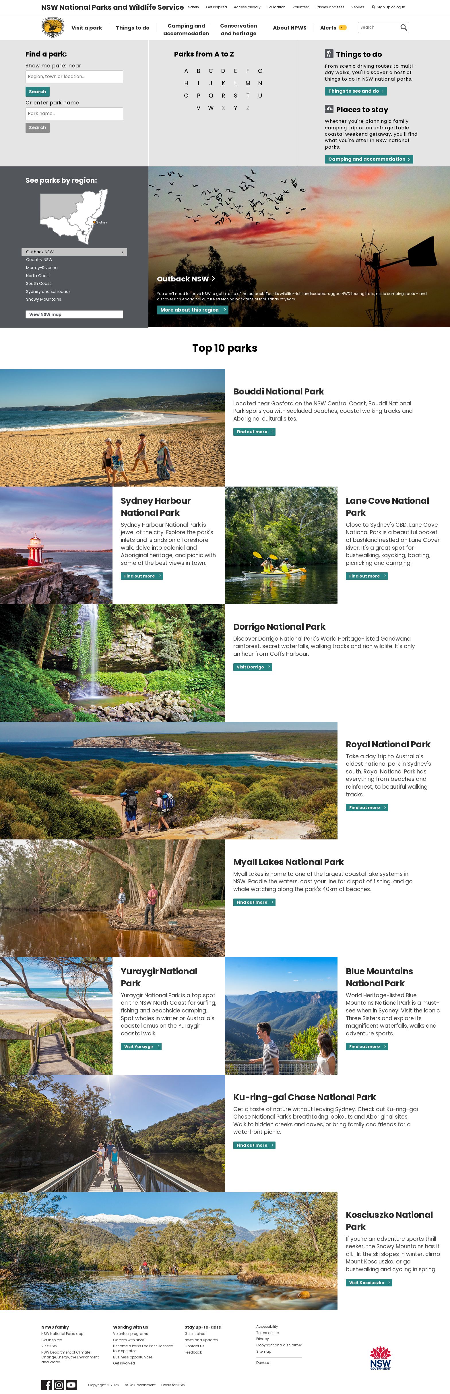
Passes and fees (330, 7)
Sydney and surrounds (48, 291)
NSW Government (140, 1385)
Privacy (262, 1338)
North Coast (38, 276)
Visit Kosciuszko (366, 1283)
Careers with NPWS (129, 1339)
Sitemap (263, 1351)
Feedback (193, 1352)
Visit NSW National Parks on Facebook (46, 1385)
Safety (193, 7)
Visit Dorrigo (250, 667)
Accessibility (267, 1326)
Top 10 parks (225, 348)
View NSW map (45, 314)
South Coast (38, 283)
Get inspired (216, 7)
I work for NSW (173, 1385)
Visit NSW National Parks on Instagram (59, 1385)
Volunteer (300, 7)
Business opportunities (133, 1357)
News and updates (201, 1339)
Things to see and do (353, 91)
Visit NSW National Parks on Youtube (71, 1385)
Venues (357, 7)
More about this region (189, 309)
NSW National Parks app (62, 1333)
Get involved (124, 1363)
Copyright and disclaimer (279, 1345)
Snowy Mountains (43, 299)
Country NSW (39, 260)
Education (276, 7)
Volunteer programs (130, 1333)
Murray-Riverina (42, 268)
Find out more (252, 432)
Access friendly (247, 7)
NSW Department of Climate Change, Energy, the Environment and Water (70, 1357)
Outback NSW (40, 252)
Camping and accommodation (367, 159)
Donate (262, 1362)
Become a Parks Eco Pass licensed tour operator (143, 1348)
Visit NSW (49, 1346)
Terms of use (267, 1332)
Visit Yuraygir (139, 1046)
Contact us (194, 1346)
